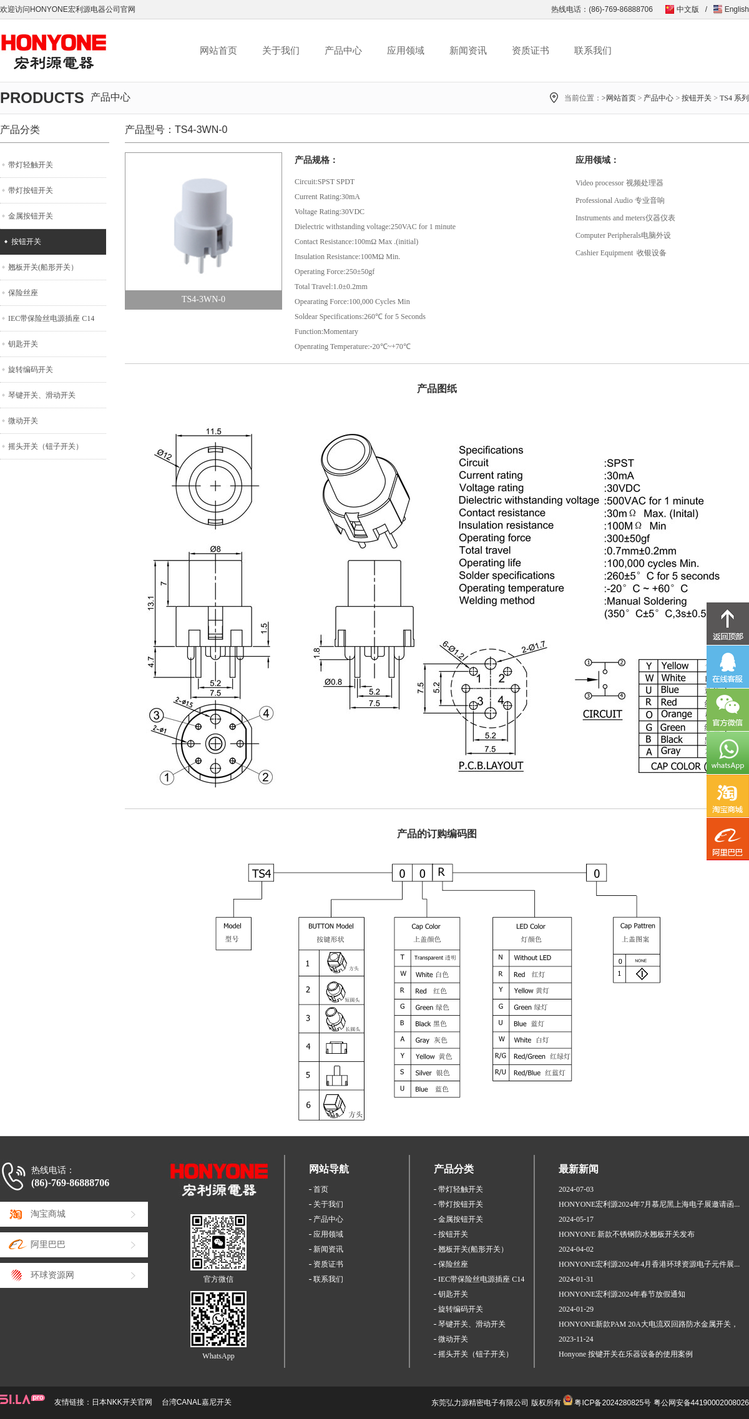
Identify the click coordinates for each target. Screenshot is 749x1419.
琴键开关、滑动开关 (42, 395)
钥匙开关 (23, 344)
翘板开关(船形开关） (43, 267)
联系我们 (593, 51)
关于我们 (281, 51)
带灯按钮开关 (30, 190)
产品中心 (343, 51)
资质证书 (530, 51)
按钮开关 (697, 98)
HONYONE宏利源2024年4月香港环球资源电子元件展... (649, 1264)
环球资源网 (52, 1275)
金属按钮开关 (30, 216)
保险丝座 (23, 292)
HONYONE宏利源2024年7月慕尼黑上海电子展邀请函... (649, 1204)
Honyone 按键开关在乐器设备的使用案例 (626, 1354)
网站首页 (218, 51)
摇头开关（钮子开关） (45, 446)
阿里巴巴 (48, 1244)
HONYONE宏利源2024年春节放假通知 (622, 1294)
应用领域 (405, 51)
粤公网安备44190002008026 (701, 1402)
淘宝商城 (48, 1214)
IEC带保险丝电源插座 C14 (51, 318)
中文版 (688, 9)
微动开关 (23, 420)
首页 (320, 1189)
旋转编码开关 (30, 369)
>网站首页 (619, 98)
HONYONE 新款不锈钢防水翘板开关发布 (627, 1234)
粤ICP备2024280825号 (612, 1402)
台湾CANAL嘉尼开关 (197, 1402)
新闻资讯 (468, 51)
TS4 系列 (734, 98)
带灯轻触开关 (30, 164)
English (737, 9)
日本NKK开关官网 (122, 1402)
